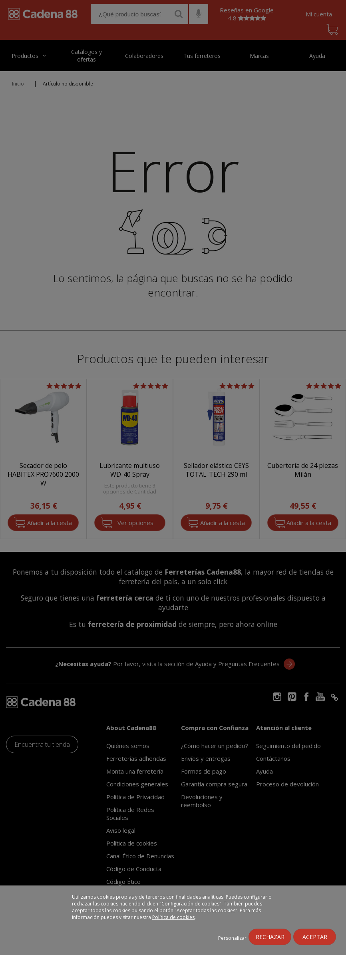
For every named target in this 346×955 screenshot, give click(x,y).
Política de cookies (173, 917)
